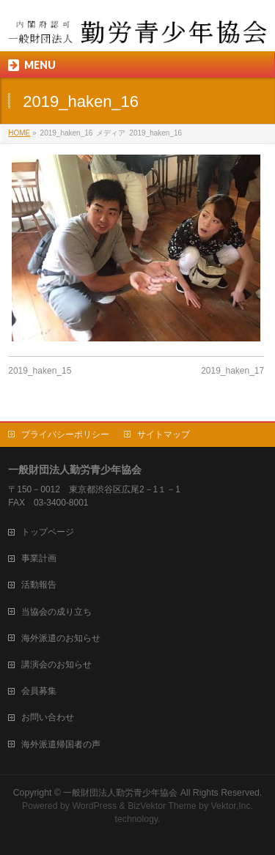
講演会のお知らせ (56, 664)
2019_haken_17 (232, 371)
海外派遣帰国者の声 (60, 744)
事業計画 (38, 558)
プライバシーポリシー (65, 434)
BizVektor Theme (162, 806)
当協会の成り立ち (56, 612)
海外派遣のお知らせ (60, 638)
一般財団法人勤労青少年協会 (120, 793)
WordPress (94, 806)
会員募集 (38, 691)
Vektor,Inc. (232, 806)
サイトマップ (163, 434)
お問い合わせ (47, 717)
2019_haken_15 (39, 371)
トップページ (47, 532)
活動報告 (38, 585)
